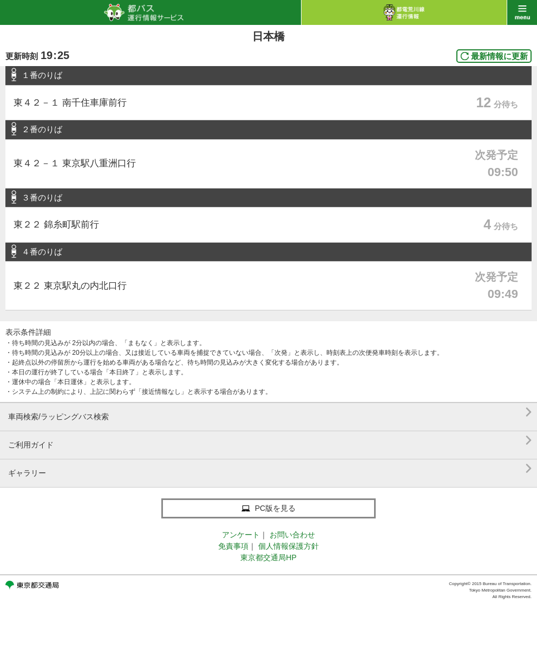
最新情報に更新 (499, 56)
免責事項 (233, 546)
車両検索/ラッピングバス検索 (270, 412)
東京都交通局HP (268, 557)
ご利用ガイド (270, 440)
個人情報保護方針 (288, 546)
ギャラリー (270, 468)
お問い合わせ (292, 534)
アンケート (241, 534)
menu (522, 12)
